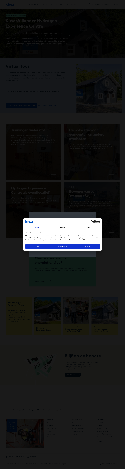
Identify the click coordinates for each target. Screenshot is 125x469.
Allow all (87, 246)
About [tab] (88, 227)
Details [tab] (62, 227)
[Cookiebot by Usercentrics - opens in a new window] (92, 221)
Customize (62, 246)
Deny (37, 246)
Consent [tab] (36, 227)
